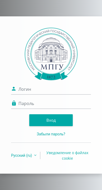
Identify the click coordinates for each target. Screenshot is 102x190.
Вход (51, 120)
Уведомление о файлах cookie (67, 155)
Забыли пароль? (51, 134)
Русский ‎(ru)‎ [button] (22, 155)
